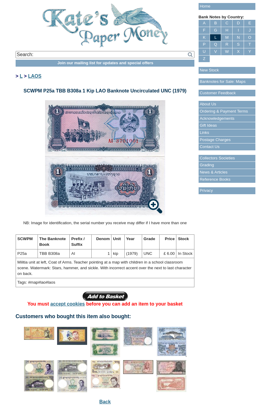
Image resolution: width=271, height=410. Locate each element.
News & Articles (214, 172)
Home (205, 6)
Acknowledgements (217, 118)
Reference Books (215, 179)
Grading (207, 165)
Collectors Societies (217, 158)
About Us (208, 104)
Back (105, 401)
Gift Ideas (208, 125)
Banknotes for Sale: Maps (223, 81)
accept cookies (67, 303)
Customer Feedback (218, 93)
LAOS (34, 76)
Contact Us (210, 146)
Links (204, 132)
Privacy (206, 190)
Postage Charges (215, 139)
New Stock (209, 70)
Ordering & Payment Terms (224, 111)
